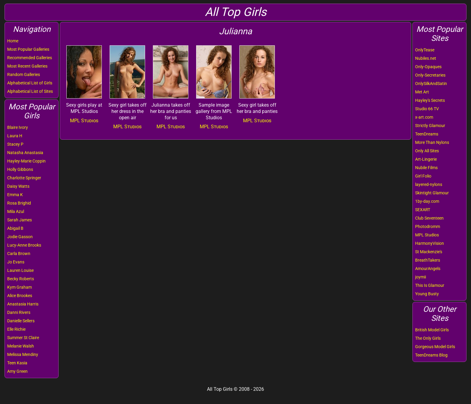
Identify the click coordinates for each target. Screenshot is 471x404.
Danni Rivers (18, 312)
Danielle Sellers (21, 320)
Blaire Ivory (17, 127)
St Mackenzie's (428, 251)
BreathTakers (427, 260)
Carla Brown (18, 253)
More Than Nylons (432, 142)
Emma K (15, 194)
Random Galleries (23, 74)
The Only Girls (428, 338)
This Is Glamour (429, 285)
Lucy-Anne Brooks (24, 245)
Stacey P (15, 144)
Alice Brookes (19, 295)
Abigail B (15, 228)
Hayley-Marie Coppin (26, 161)
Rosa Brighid (19, 203)
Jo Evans (15, 262)
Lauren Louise (20, 270)
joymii (420, 277)
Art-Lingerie (426, 159)
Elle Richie (16, 329)
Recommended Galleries (29, 57)
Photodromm (427, 226)
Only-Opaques (428, 66)
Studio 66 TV (427, 108)
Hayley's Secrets (430, 100)
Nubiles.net (425, 58)
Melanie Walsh (20, 346)
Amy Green (17, 371)
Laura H (14, 135)
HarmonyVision (429, 243)
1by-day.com (427, 201)
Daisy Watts (18, 186)
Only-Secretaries (430, 75)
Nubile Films (426, 167)
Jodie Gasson (20, 236)
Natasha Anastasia (25, 152)
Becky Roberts (20, 278)
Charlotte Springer (24, 177)
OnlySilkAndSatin (431, 83)
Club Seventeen (429, 218)
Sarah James (19, 219)
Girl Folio (423, 176)
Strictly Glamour (430, 125)
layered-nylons (428, 184)
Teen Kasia (17, 362)
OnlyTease (424, 49)
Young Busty (427, 293)
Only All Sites (427, 150)
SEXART (422, 209)
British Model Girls (432, 329)
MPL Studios (427, 234)
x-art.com (424, 117)
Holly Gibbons (20, 169)
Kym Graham (19, 287)
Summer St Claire (23, 337)
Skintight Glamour (432, 192)
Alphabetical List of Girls (29, 82)
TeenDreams (426, 134)
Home (12, 40)
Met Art (422, 92)
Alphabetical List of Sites (30, 91)
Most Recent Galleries (27, 66)
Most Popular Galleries (28, 49)
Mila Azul (15, 211)
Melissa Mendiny (22, 354)
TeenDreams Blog (431, 355)
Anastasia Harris (22, 304)
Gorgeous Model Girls (435, 346)
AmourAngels (427, 268)
